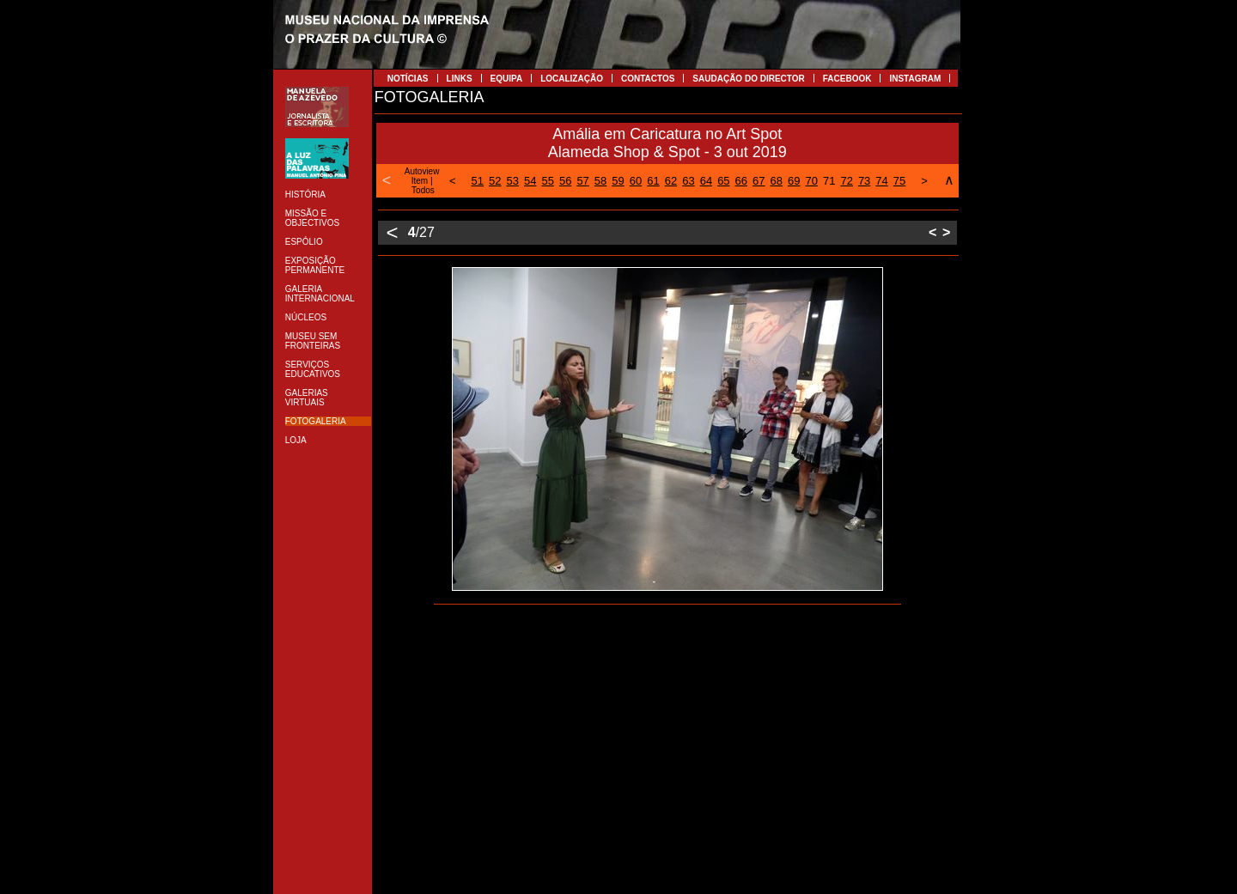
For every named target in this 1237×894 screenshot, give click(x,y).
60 (636, 180)
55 (547, 180)
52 (495, 180)
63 (688, 180)
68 (777, 180)
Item (419, 180)
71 (829, 180)
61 (653, 180)
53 (513, 180)
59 (618, 180)
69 (794, 180)
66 (741, 180)
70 (811, 180)
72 (846, 180)
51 (478, 180)
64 (706, 180)
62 (671, 180)
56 (565, 180)
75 (899, 180)
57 (582, 180)
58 (600, 180)
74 (881, 180)
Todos (423, 190)
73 (864, 180)
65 (723, 180)
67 (759, 180)
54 (530, 180)
